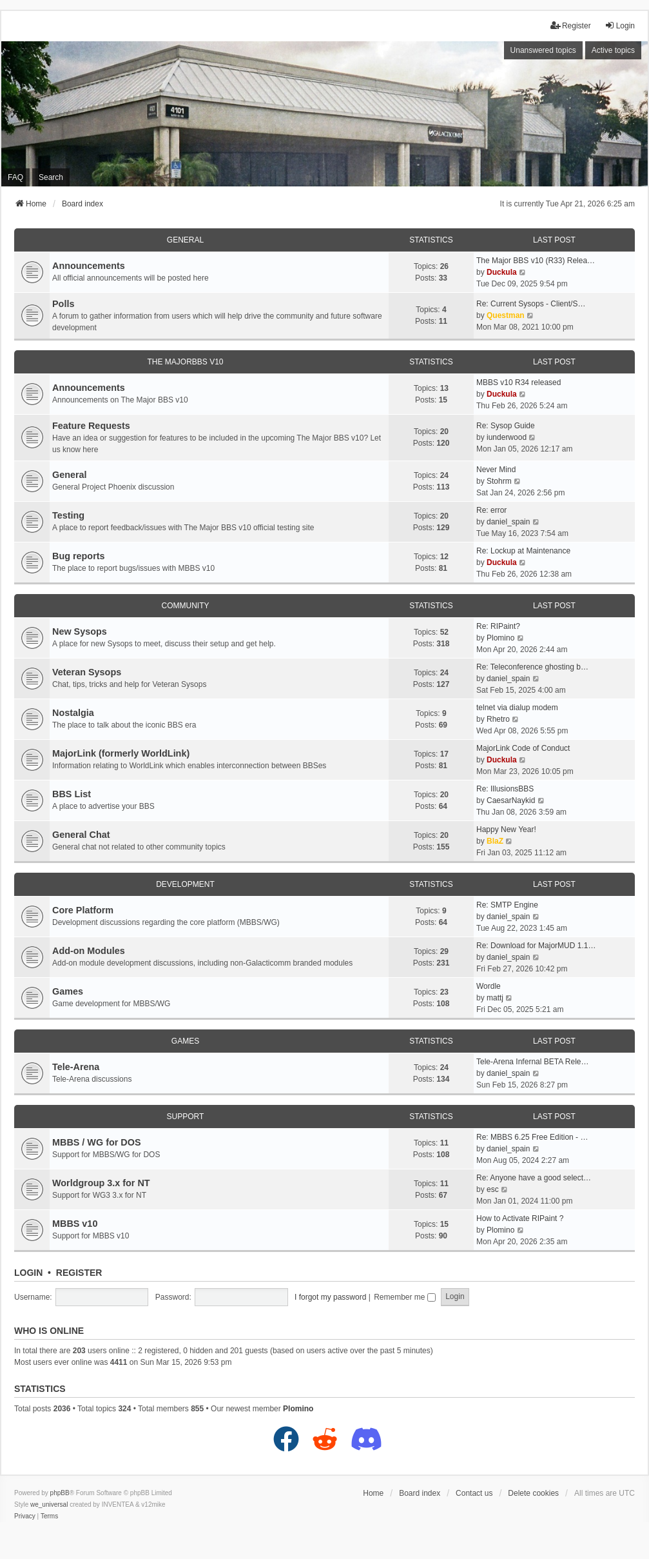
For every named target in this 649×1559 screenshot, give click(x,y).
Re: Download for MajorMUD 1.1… (536, 945)
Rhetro (498, 719)
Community (185, 605)
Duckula (502, 272)
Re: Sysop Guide (505, 425)
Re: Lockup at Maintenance (523, 550)
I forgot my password (330, 1297)
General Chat (81, 834)
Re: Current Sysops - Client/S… (530, 303)
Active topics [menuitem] (613, 50)
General (185, 239)
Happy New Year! (506, 829)
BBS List (71, 794)
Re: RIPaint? (498, 626)
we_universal (49, 1504)
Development (185, 884)
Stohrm (499, 481)
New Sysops (79, 631)
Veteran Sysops (86, 672)
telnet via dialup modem (517, 707)
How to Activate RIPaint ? (519, 1218)
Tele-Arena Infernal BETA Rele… (532, 1061)
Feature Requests (91, 426)
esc (493, 1189)
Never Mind (496, 469)
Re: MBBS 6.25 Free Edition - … (532, 1137)
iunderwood (507, 437)
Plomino (500, 637)
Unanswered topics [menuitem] (543, 50)
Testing (68, 515)
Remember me (405, 1297)
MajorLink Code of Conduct (523, 748)
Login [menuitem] (620, 25)
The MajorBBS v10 (185, 361)
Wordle (488, 986)
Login (28, 1272)
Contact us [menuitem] (474, 1493)
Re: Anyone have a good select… (533, 1177)
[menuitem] (24, 1516)
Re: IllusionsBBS (505, 788)
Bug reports (78, 556)
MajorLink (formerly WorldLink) (120, 753)
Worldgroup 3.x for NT (101, 1183)
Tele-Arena (75, 1067)
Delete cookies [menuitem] (533, 1493)
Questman (506, 315)
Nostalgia (73, 713)
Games (67, 991)
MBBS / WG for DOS (96, 1142)
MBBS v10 (74, 1223)
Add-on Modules (88, 951)
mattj (495, 997)
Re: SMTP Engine (507, 904)
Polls (63, 304)
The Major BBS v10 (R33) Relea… (535, 260)
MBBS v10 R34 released (518, 382)
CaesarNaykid (511, 800)
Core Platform (82, 910)
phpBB (60, 1492)
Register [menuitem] (570, 25)
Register (79, 1272)
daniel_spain (508, 521)
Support (185, 1116)
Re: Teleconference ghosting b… (532, 666)
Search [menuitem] (51, 177)
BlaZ (495, 841)
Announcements (88, 266)
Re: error (491, 510)
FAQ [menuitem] (15, 177)
